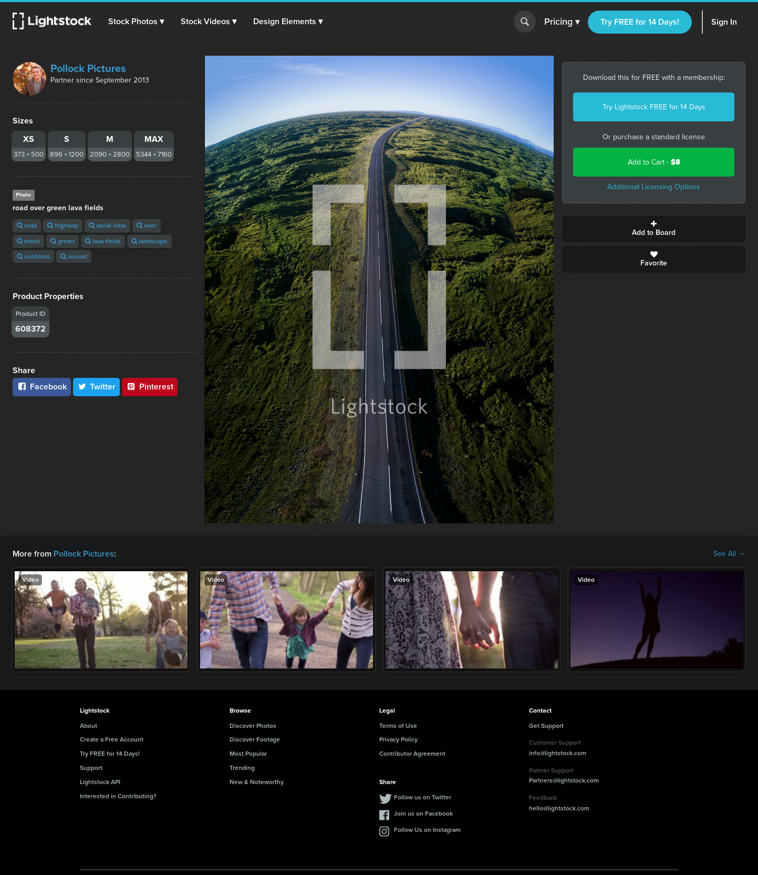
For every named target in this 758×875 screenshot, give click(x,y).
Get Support (546, 725)
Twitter (96, 386)
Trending (242, 768)
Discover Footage (255, 739)
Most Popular (248, 753)
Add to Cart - (654, 162)
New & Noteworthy (257, 782)
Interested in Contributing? (118, 796)
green (62, 241)
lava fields (103, 241)
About (88, 725)
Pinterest (149, 386)
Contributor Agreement (412, 753)
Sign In (724, 22)
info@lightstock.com (557, 753)
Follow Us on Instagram (427, 830)
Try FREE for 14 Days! (639, 22)
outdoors (33, 256)
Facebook (42, 386)
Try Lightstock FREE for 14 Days (654, 106)
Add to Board (654, 229)
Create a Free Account (111, 739)
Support (91, 768)
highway (62, 225)
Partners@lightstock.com (564, 780)
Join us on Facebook (423, 813)
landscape (149, 241)
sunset (73, 256)
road (27, 225)
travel (28, 241)
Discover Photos (253, 725)
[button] (136, 21)
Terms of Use (398, 725)
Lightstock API (100, 782)
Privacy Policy (398, 739)
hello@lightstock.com (559, 808)
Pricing (561, 22)
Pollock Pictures (88, 68)
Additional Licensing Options (653, 186)
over (147, 225)
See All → (729, 554)
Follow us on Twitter (422, 797)
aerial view (107, 225)
